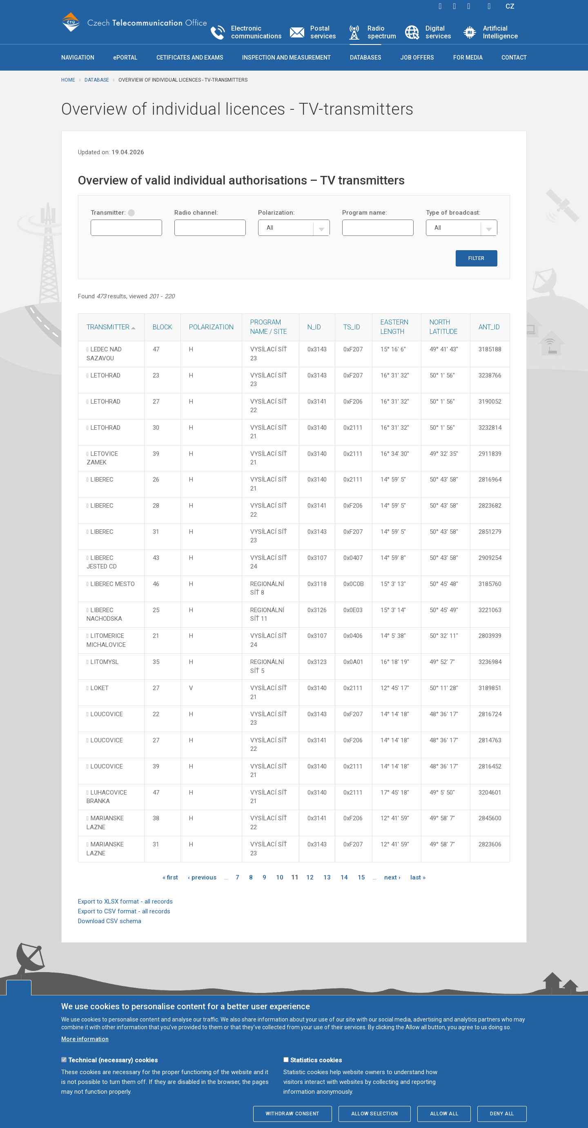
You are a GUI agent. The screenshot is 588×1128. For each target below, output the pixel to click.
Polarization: (276, 212)
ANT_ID (489, 327)
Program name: (364, 212)
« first (170, 877)
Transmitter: (113, 212)
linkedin (469, 6)
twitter (454, 6)
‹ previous (202, 877)
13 (327, 877)
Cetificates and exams (189, 57)
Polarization (211, 327)
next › (392, 877)
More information (85, 1039)
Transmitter (108, 327)
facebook (440, 6)
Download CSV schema (109, 921)
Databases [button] (365, 57)
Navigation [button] (77, 57)
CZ (510, 6)
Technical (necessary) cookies (113, 1060)
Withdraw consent (292, 1114)
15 (361, 877)
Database (97, 80)
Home (68, 80)
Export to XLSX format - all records (125, 901)
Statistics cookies (316, 1060)
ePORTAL (125, 57)
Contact (514, 57)
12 (310, 877)
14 (344, 877)
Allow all (444, 1114)
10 (279, 877)
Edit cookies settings (18, 987)
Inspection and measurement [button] (286, 57)
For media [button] (468, 57)
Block (162, 327)
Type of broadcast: (453, 212)
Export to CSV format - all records (124, 911)
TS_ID (351, 327)
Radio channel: (196, 212)
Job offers (417, 57)
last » (417, 877)
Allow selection (374, 1114)
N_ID (314, 327)
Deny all (502, 1114)
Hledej (489, 6)
